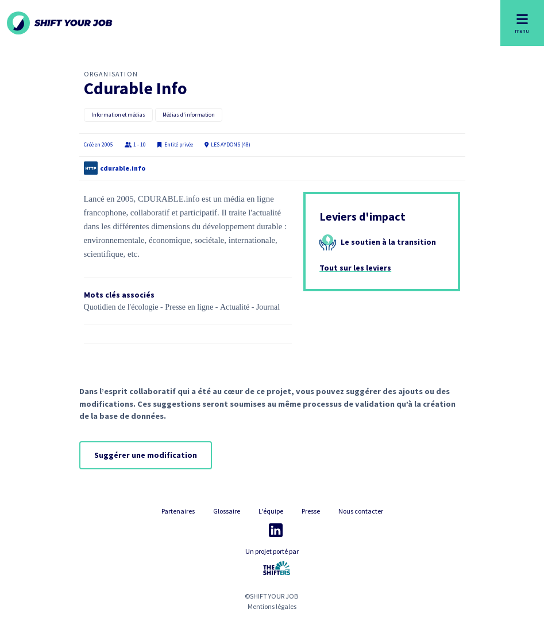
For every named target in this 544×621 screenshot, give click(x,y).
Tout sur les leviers (355, 268)
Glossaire (226, 511)
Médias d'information (189, 114)
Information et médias (118, 114)
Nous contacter (360, 511)
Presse (311, 511)
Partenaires (178, 511)
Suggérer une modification (145, 455)
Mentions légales (272, 606)
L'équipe (271, 511)
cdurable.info (122, 168)
